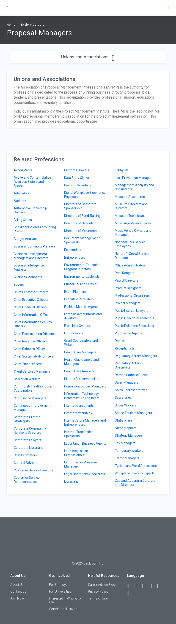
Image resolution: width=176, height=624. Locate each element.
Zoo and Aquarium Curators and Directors (135, 483)
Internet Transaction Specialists (79, 434)
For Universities (60, 591)
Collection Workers (27, 379)
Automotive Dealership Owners (30, 210)
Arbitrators (22, 193)
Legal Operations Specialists (84, 474)
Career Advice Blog (101, 584)
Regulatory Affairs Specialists (128, 365)
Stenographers (126, 428)
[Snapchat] (130, 593)
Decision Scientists (77, 185)
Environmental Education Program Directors (82, 267)
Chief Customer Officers (31, 292)
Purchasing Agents (128, 333)
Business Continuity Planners (35, 246)
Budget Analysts (26, 239)
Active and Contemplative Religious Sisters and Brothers (32, 182)
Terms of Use (97, 598)
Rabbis (120, 341)
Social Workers (125, 405)
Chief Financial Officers (30, 307)
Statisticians (124, 420)
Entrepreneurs (74, 257)
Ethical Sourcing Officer (81, 284)
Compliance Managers (30, 398)
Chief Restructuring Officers (34, 334)
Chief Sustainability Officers (34, 356)
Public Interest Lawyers (131, 310)
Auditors (20, 201)
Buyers (19, 284)
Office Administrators (130, 265)
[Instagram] (153, 586)
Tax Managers (125, 443)
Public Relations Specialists (134, 326)
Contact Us (18, 591)
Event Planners (75, 291)
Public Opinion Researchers (134, 318)
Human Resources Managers (85, 386)
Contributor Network (63, 609)
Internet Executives (78, 413)
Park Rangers (124, 273)
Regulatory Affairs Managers (136, 356)
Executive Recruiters (79, 299)
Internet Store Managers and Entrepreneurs (85, 422)
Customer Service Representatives (27, 480)
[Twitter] (145, 586)
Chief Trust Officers (28, 364)
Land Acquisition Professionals (76, 453)
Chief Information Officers (32, 315)
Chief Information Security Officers (33, 324)
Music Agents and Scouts (133, 223)
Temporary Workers (129, 450)
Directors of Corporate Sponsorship (80, 206)
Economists (72, 250)
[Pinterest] (160, 586)
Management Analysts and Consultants (134, 187)
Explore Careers (32, 24)
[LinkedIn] (138, 586)
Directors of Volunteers (81, 231)
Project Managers (127, 303)
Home (11, 24)
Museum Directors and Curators (131, 206)
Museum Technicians (130, 216)
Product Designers (128, 288)
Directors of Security (79, 223)
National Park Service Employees (130, 244)
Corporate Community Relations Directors (30, 430)
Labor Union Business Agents (85, 443)
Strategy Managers (129, 435)
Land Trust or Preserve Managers (80, 464)
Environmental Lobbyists (82, 276)
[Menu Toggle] (7, 5)
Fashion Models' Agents (81, 307)
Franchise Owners (77, 326)
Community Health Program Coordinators (34, 388)
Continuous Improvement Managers (32, 408)
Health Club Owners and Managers (81, 362)
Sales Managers (126, 382)
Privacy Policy (98, 591)
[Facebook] (130, 586)
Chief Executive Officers (31, 299)
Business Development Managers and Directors (31, 256)
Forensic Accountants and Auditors (83, 316)
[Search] (167, 8)
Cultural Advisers (26, 463)
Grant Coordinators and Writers (81, 343)
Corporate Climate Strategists (27, 419)
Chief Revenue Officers (30, 341)
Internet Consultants (79, 405)
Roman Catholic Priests (131, 375)
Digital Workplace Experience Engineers (85, 195)
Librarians (71, 481)
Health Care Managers (80, 352)
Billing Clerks (23, 220)
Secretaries (123, 397)
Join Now (17, 598)
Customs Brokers (76, 170)
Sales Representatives (131, 390)
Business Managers (28, 277)
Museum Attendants (130, 197)
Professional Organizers (132, 295)
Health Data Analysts (79, 371)
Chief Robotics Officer (29, 349)
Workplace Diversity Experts (135, 473)
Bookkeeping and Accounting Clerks (35, 229)
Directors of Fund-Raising (82, 216)
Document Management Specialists (82, 240)
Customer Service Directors (33, 470)
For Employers (59, 584)
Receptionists (125, 348)
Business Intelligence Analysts (29, 267)
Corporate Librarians (28, 447)
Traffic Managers (127, 458)
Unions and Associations (88, 56)
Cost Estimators (25, 455)
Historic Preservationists (81, 379)
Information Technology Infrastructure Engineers (81, 396)
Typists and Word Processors (136, 466)
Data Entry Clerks (76, 178)
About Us (17, 584)
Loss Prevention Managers (134, 178)
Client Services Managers (32, 371)
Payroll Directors (126, 280)
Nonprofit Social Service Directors (132, 256)
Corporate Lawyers (27, 440)
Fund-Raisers (73, 333)
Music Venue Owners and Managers (133, 233)
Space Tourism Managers (133, 413)
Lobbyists (122, 170)
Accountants (23, 170)
